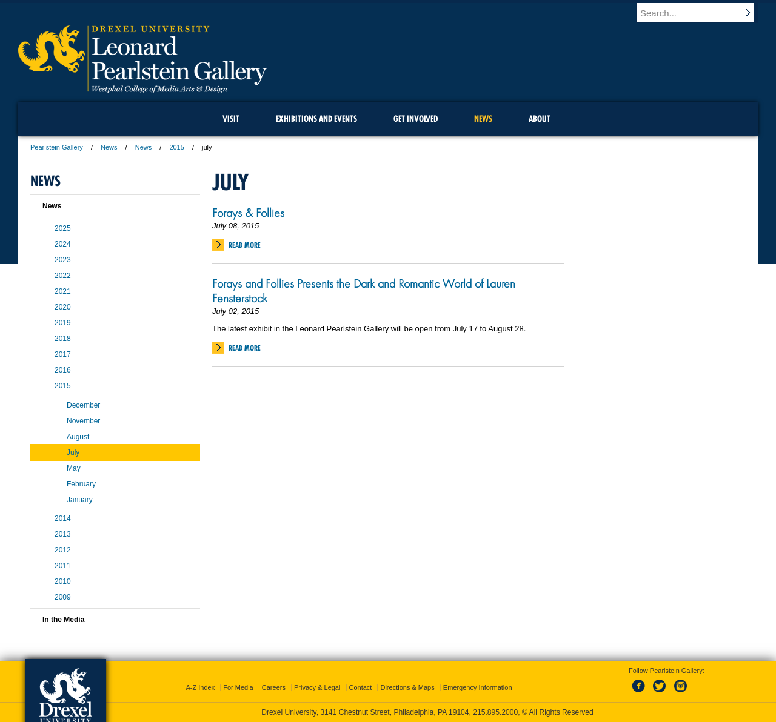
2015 (176, 147)
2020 (63, 307)
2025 (63, 228)
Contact (360, 687)
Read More (245, 245)
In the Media (63, 619)
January (80, 499)
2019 (63, 323)
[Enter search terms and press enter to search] (702, 12)
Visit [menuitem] (230, 118)
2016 (63, 370)
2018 (63, 338)
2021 (63, 291)
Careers (274, 687)
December (83, 405)
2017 (63, 354)
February (81, 484)
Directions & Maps (407, 687)
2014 (63, 518)
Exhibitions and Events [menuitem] (316, 118)
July (73, 452)
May (74, 468)
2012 (63, 550)
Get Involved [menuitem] (415, 118)
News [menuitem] (483, 118)
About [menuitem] (539, 118)
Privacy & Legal (317, 687)
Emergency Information (477, 687)
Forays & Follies (248, 212)
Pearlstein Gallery (56, 147)
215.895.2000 (495, 712)
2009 (63, 597)
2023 (63, 260)
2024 (63, 244)
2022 (63, 275)
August (78, 436)
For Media (238, 687)
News (109, 147)
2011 (63, 565)
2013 (63, 534)
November (83, 421)
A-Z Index (200, 687)
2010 (63, 581)
